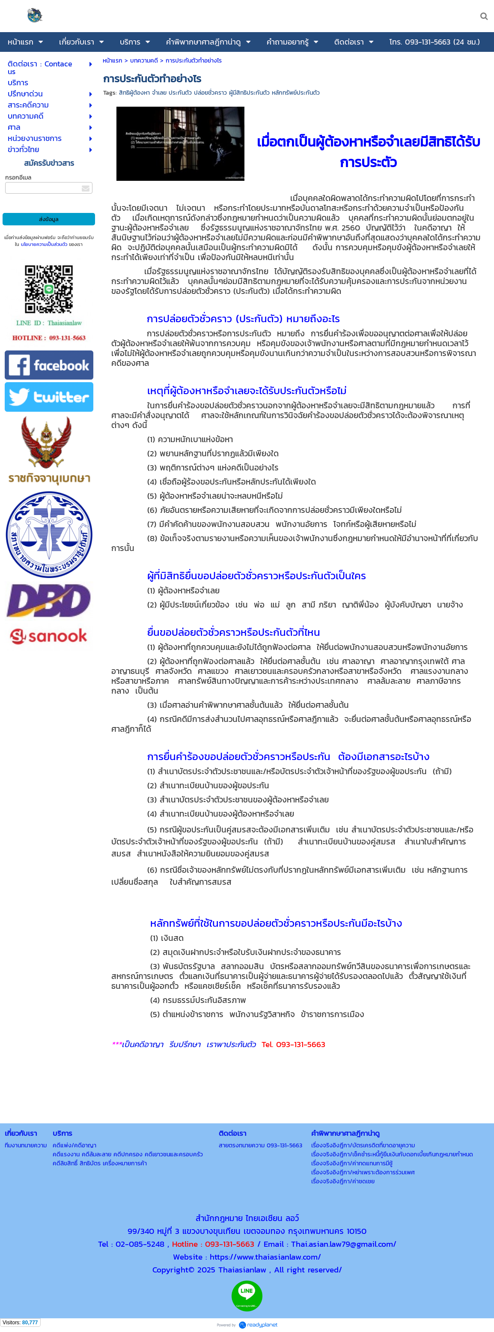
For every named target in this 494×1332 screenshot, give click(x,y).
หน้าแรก (112, 60)
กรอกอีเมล (18, 177)
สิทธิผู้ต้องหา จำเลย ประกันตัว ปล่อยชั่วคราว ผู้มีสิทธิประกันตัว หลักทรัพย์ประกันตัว (219, 92)
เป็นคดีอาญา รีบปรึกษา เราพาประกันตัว (192, 1044)
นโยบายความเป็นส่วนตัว (44, 244)
